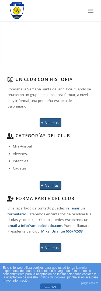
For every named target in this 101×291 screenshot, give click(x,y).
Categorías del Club (43, 136)
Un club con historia (44, 79)
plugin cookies (89, 283)
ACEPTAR (50, 286)
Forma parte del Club (45, 198)
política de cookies (52, 277)
